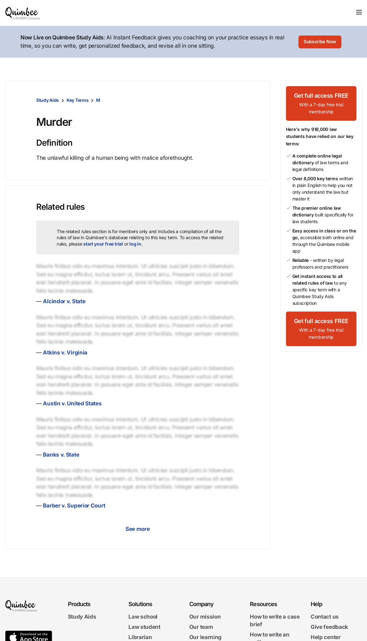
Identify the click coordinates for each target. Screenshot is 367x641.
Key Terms (77, 100)
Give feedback (329, 627)
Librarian (140, 637)
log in (135, 244)
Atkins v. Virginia (65, 352)
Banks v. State (61, 454)
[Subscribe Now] (319, 42)
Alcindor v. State (64, 301)
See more (138, 529)
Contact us (325, 616)
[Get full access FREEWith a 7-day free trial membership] (321, 103)
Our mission (205, 616)
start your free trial (103, 244)
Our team (201, 627)
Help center (326, 637)
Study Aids (47, 100)
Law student (144, 627)
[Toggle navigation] (359, 12)
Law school (143, 616)
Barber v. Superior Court (74, 505)
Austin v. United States (72, 403)
